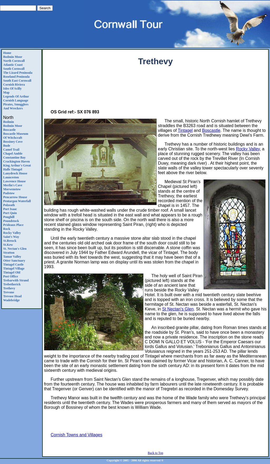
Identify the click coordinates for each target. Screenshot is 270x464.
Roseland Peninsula (16, 76)
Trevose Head (12, 296)
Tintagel (185, 130)
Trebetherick (12, 284)
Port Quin (10, 213)
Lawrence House (14, 181)
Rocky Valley (12, 233)
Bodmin (8, 122)
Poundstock (11, 221)
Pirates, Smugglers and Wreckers (15, 106)
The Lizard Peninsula (17, 73)
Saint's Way (11, 237)
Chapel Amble (12, 153)
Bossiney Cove (13, 141)
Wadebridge (11, 300)
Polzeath (9, 205)
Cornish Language (15, 100)
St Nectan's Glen (178, 309)
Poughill (9, 217)
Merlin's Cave (12, 185)
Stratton (9, 252)
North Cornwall (14, 61)
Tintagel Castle (13, 264)
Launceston (11, 177)
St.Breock (9, 241)
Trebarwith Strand (16, 280)
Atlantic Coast (13, 65)
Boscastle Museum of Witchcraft (15, 136)
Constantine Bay (14, 157)
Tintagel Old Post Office (11, 274)
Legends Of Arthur (16, 96)
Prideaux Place (13, 225)
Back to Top (155, 453)
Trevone (8, 292)
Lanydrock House (15, 173)
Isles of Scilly (12, 88)
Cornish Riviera (14, 84)
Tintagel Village (14, 268)
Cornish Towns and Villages (76, 435)
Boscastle (9, 130)
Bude (6, 145)
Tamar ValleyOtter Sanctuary (14, 258)
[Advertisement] (156, 89)
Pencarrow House (15, 197)
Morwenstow (12, 189)
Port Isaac (10, 209)
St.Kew (8, 245)
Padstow (9, 193)
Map (6, 92)
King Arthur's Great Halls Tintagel (17, 167)
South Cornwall (14, 69)
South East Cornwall (17, 80)
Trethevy (9, 288)
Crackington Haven (16, 161)
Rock (6, 229)
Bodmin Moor (12, 57)
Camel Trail (11, 149)
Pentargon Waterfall (17, 201)
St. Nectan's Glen (14, 248)
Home (7, 53)
